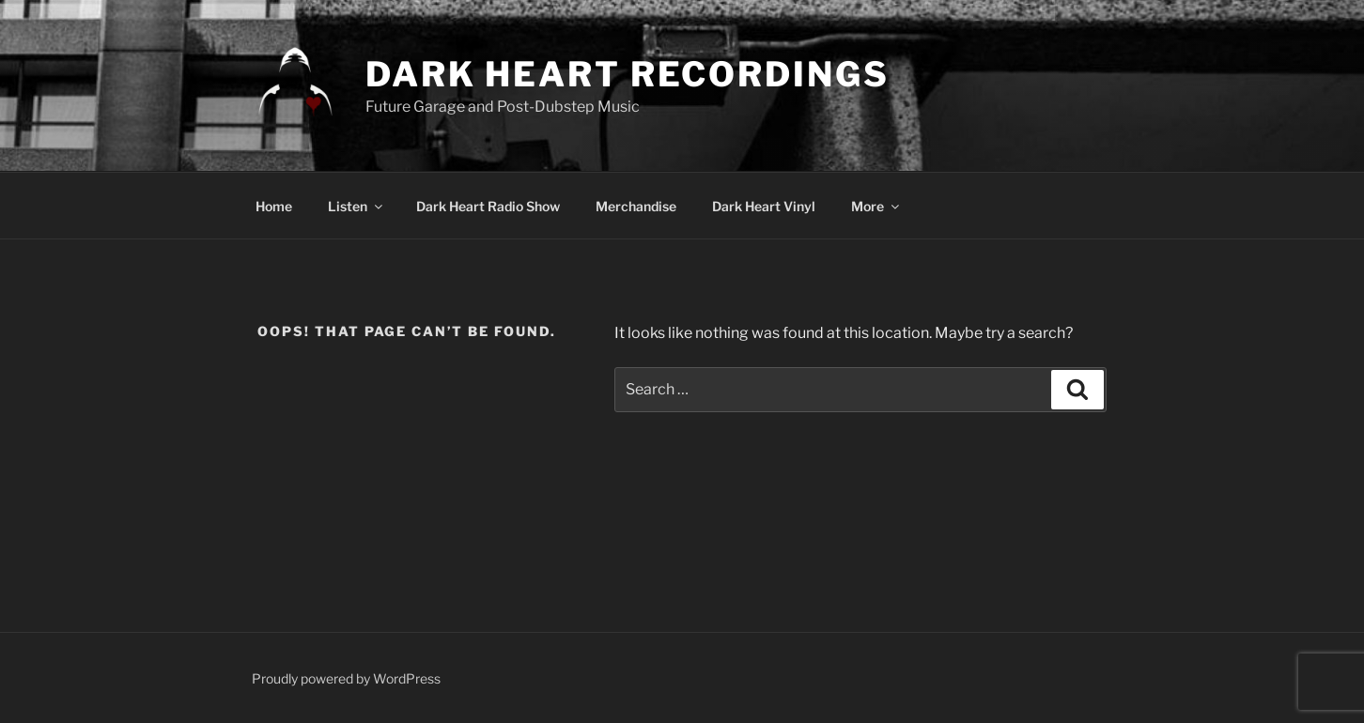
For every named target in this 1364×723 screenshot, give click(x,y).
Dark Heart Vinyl (763, 206)
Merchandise (636, 206)
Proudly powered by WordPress (346, 678)
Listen (356, 206)
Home (274, 206)
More (876, 206)
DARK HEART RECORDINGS (627, 74)
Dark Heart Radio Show (488, 206)
